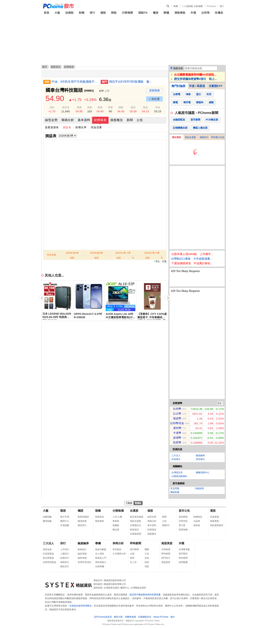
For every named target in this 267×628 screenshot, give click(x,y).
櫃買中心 (64, 521)
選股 (103, 12)
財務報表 (100, 120)
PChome (211, 6)
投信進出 (200, 459)
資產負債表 (52, 127)
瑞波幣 (177, 418)
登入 (222, 6)
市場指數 (64, 525)
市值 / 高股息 (197, 85)
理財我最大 (100, 562)
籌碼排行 (64, 562)
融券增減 (82, 558)
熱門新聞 (134, 549)
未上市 (133, 562)
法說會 (196, 521)
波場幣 (177, 437)
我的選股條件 (216, 525)
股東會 (196, 525)
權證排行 (82, 525)
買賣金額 (47, 549)
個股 (150, 510)
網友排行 (64, 566)
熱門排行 (165, 558)
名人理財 (99, 553)
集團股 (116, 525)
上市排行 (64, 549)
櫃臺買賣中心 (202, 472)
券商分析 (118, 543)
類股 (114, 12)
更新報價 (154, 90)
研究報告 (117, 549)
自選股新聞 (135, 534)
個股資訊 (55, 66)
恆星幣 (177, 442)
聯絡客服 (174, 492)
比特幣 (205, 12)
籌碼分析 (67, 120)
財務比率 (81, 127)
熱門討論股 (178, 85)
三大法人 (176, 455)
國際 (147, 549)
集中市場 (64, 517)
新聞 (175, 6)
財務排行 (64, 558)
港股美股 (179, 12)
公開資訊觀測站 (179, 476)
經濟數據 (183, 562)
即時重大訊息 (218, 137)
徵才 (172, 617)
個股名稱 (178, 68)
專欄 (98, 543)
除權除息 (197, 517)
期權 (166, 12)
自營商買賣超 (49, 562)
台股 (132, 553)
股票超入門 (100, 558)
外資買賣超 (48, 553)
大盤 (57, 12)
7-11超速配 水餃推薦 (192, 6)
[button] (168, 298)
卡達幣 (177, 432)
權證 (155, 12)
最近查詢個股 (136, 517)
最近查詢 (176, 137)
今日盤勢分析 (119, 553)
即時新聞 (135, 543)
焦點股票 (165, 562)
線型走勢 (51, 120)
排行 (92, 12)
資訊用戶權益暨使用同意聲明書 (145, 594)
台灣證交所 (177, 472)
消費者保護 (130, 617)
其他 (147, 558)
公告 (140, 120)
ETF (101, 91)
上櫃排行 (64, 553)
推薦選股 (214, 521)
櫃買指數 (47, 521)
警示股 (182, 525)
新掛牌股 (183, 517)
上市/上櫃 (117, 517)
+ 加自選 (154, 98)
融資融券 (200, 455)
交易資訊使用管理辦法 (80, 605)
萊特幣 (177, 428)
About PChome (160, 617)
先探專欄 (99, 566)
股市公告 (184, 510)
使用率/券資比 (85, 562)
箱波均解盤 (100, 549)
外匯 (193, 12)
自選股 (69, 12)
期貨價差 (99, 521)
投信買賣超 (48, 558)
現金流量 (96, 127)
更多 (219, 403)
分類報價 (127, 12)
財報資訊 (134, 529)
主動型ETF (215, 85)
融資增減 (82, 553)
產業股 (116, 521)
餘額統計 (82, 549)
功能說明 (199, 488)
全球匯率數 (184, 549)
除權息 (219, 12)
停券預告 (183, 521)
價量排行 (204, 137)
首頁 (46, 12)
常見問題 (174, 488)
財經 (147, 562)
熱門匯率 (183, 553)
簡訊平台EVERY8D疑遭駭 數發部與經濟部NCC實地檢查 (132, 81)
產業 (132, 558)
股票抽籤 (183, 529)
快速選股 (214, 517)
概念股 (116, 529)
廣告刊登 (118, 617)
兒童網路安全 (144, 617)
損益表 (67, 127)
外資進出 (176, 459)
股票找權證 (83, 517)
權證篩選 (82, 521)
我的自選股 (190, 137)
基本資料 (84, 120)
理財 (147, 566)
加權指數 (47, 517)
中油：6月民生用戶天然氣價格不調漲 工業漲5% (75, 81)
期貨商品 (99, 517)
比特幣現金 (177, 423)
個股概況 (116, 120)
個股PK (143, 12)
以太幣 (177, 413)
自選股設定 (135, 525)
